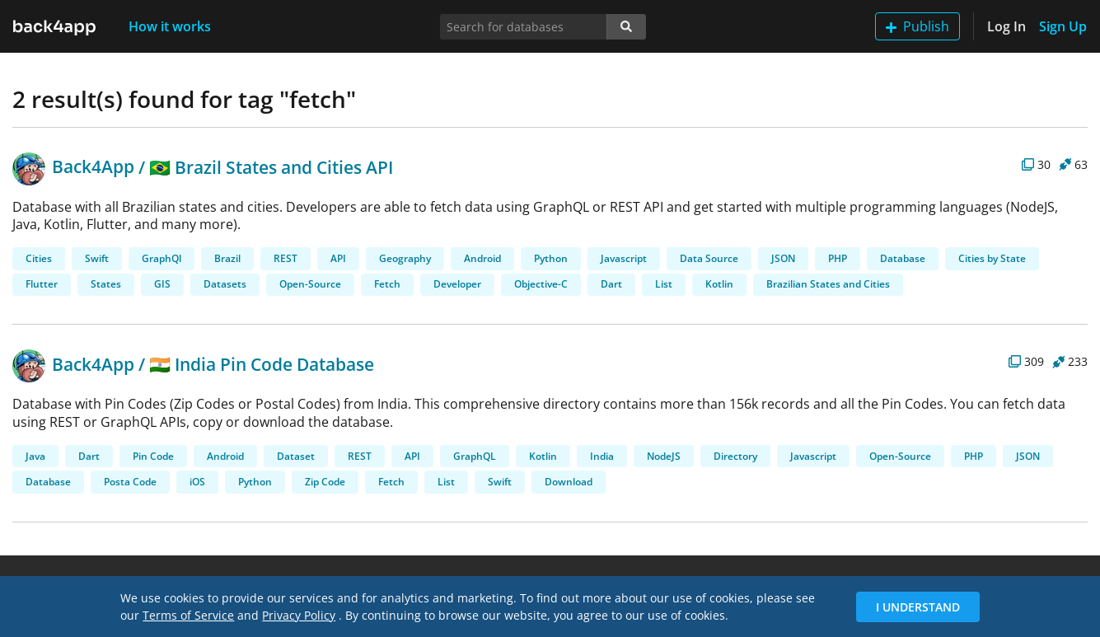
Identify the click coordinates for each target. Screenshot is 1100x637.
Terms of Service (188, 615)
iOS (197, 482)
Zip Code (325, 482)
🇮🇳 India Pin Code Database (261, 364)
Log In (1006, 26)
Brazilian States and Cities (828, 284)
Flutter (42, 284)
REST (285, 258)
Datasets (225, 284)
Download (568, 482)
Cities (39, 258)
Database (902, 258)
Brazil (227, 258)
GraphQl (161, 258)
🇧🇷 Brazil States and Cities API (271, 166)
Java (35, 456)
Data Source (709, 258)
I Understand (918, 607)
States (106, 284)
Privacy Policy (298, 615)
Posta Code (130, 482)
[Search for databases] (523, 27)
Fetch (387, 284)
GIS (162, 284)
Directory (735, 456)
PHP (837, 258)
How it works (170, 26)
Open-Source (310, 284)
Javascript (624, 258)
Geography (405, 258)
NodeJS (664, 456)
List (663, 284)
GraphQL (474, 456)
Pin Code (153, 456)
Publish (917, 26)
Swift (97, 258)
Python (551, 258)
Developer (457, 284)
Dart (611, 284)
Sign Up (1063, 26)
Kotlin (719, 284)
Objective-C (541, 284)
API (338, 258)
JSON (783, 258)
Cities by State (992, 258)
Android (482, 258)
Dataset (296, 456)
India (602, 456)
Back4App (73, 166)
